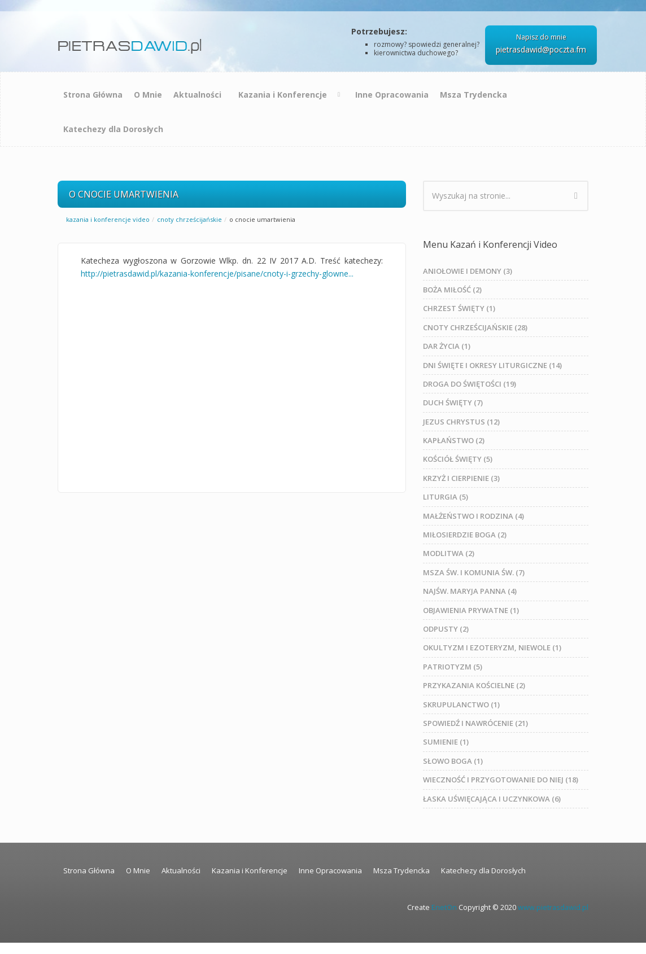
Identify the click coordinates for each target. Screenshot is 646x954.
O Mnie (148, 94)
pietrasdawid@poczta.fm (541, 49)
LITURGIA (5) (445, 497)
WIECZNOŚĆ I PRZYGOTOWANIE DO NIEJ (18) (500, 779)
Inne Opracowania (392, 94)
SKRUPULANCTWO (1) (461, 704)
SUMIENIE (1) (446, 742)
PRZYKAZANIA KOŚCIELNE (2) (474, 685)
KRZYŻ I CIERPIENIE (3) (461, 478)
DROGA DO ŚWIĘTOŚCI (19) (469, 384)
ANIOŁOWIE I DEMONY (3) (467, 271)
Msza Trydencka (473, 94)
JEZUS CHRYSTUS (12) (461, 422)
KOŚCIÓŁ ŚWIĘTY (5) (457, 459)
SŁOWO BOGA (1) (453, 761)
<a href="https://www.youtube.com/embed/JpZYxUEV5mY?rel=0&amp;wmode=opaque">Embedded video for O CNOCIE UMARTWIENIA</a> (232, 379)
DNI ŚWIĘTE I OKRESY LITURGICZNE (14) (492, 365)
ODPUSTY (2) (446, 629)
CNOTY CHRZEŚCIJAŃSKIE (189, 219)
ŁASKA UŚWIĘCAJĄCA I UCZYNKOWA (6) (492, 799)
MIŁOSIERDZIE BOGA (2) (465, 534)
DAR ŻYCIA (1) (446, 346)
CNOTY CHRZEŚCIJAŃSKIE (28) (475, 327)
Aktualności (197, 94)
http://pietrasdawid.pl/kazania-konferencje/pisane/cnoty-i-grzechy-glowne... (217, 273)
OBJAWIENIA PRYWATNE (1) (471, 610)
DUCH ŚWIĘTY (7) (453, 402)
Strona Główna (93, 94)
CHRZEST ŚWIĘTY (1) (459, 308)
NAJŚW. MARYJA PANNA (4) (470, 591)
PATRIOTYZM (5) (452, 667)
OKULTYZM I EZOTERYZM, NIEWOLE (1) (492, 647)
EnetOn (444, 907)
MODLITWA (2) (448, 553)
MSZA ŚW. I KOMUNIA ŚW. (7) (474, 572)
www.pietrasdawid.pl (553, 907)
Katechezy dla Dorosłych (113, 129)
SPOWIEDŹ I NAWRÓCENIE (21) (475, 723)
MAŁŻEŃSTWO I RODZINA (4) (473, 516)
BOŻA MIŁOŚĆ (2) (452, 290)
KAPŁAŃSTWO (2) (453, 440)
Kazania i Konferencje (282, 94)
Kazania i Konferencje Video (108, 219)
